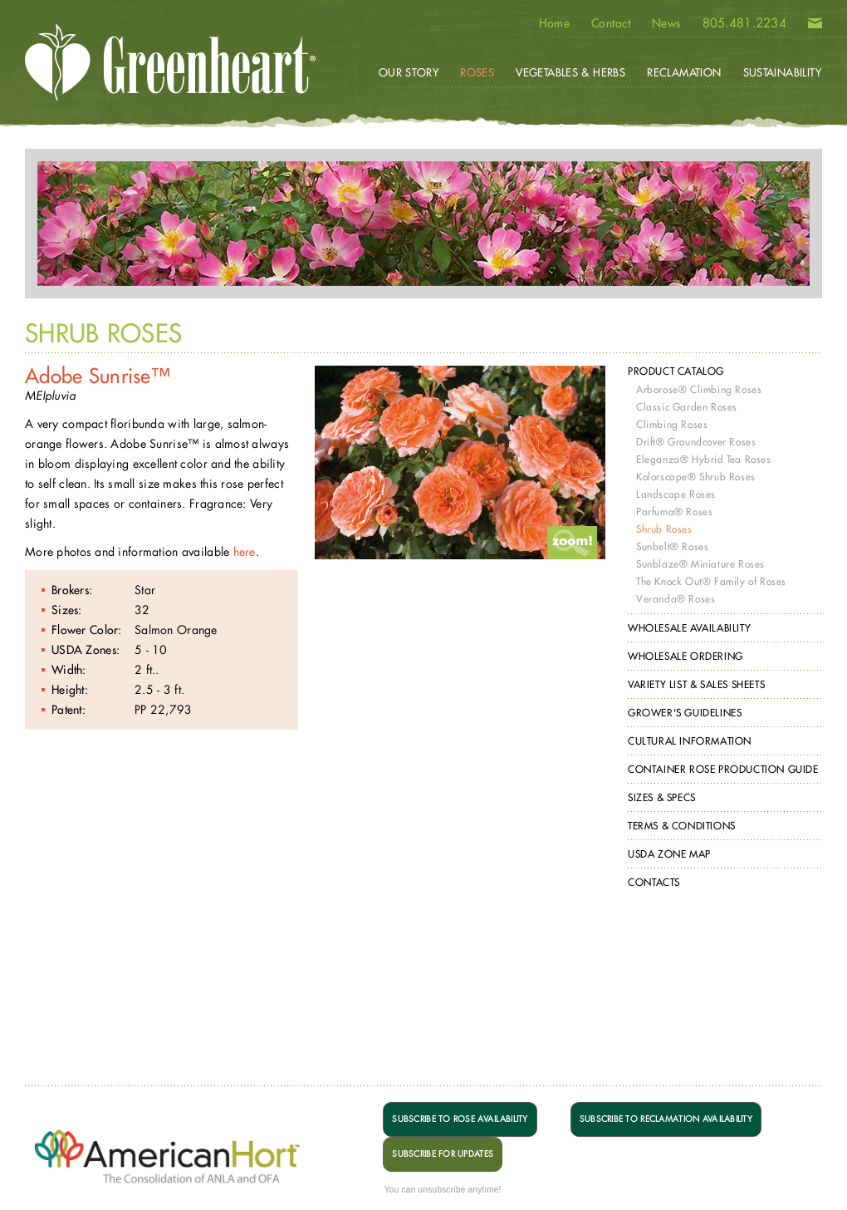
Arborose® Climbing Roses (698, 389)
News (666, 23)
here (244, 551)
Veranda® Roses (675, 599)
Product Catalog (676, 371)
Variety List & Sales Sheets (696, 684)
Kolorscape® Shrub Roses (696, 476)
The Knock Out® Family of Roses (711, 581)
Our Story (409, 72)
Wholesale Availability (689, 628)
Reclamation (684, 72)
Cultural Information (690, 741)
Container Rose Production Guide (723, 769)
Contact (610, 23)
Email (815, 27)
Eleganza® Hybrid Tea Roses (703, 459)
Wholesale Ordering (685, 656)
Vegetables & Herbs (570, 72)
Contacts (654, 882)
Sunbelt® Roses (672, 546)
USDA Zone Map (669, 854)
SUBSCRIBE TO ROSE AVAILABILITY (459, 1119)
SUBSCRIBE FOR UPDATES (442, 1154)
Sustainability (782, 72)
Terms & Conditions (682, 825)
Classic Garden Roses (686, 407)
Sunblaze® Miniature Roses (700, 564)
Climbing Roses (671, 424)
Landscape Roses (676, 494)
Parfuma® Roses (674, 511)
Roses (477, 72)
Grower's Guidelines (685, 712)
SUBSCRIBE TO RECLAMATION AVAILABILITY (666, 1119)
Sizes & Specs (662, 797)
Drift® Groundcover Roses (696, 441)
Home (554, 23)
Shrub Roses (664, 529)
